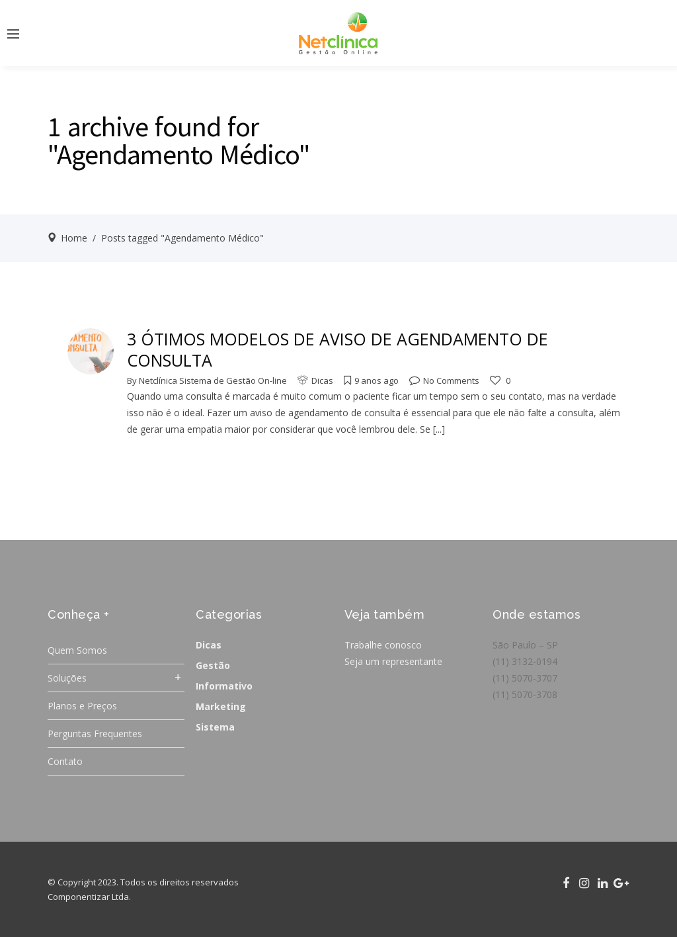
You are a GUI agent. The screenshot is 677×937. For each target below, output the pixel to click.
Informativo (224, 686)
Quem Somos (77, 650)
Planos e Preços (82, 705)
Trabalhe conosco (383, 645)
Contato (65, 761)
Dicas (322, 380)
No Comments (444, 380)
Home (74, 238)
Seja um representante (393, 661)
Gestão (213, 665)
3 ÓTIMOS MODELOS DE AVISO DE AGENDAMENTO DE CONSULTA (337, 349)
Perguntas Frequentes (95, 733)
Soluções (67, 678)
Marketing (221, 706)
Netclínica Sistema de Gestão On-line (213, 380)
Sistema (215, 727)
